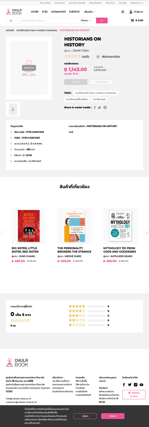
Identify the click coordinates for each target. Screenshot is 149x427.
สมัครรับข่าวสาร (134, 394)
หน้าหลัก (10, 30)
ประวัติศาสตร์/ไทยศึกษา (77, 99)
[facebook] (96, 107)
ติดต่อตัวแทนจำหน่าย (109, 395)
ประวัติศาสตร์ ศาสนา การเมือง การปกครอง (36, 30)
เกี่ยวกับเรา (57, 377)
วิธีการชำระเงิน (82, 384)
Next (146, 232)
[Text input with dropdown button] (45, 20)
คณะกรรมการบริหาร (62, 384)
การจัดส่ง (80, 388)
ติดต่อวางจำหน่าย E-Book (109, 400)
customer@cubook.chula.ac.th (21, 402)
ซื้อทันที (75, 82)
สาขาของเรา (58, 388)
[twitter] (100, 107)
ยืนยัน (113, 416)
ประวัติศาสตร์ (99, 99)
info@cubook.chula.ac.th (18, 398)
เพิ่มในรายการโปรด (111, 56)
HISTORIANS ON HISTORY (75, 30)
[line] (106, 107)
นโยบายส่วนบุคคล (107, 377)
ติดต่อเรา (103, 388)
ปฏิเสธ (85, 416)
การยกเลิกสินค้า (83, 395)
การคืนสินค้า (82, 391)
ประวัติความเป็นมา (61, 381)
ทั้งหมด (84, 20)
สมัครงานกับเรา (106, 391)
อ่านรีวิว (85, 56)
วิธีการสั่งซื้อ (81, 381)
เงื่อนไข (102, 381)
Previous (2, 232)
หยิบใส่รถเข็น (101, 82)
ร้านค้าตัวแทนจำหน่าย (62, 391)
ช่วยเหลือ (80, 377)
